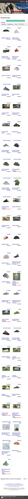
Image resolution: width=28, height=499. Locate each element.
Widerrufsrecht (8, 485)
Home (1, 15)
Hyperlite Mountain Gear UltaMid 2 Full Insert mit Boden (16, 434)
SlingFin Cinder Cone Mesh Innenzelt (15, 58)
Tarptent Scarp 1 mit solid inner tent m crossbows (16, 301)
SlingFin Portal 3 (5, 263)
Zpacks (9, 121)
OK (2, 497)
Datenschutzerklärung (8, 484)
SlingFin (19, 27)
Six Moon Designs (7, 84)
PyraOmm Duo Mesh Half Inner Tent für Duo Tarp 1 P (16, 263)
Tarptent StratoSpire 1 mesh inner (16, 358)
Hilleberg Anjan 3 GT (6, 37)
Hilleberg (9, 27)
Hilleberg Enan (15, 131)
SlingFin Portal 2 (15, 244)
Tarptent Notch (15, 225)
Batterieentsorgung (12, 486)
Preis (16, 24)
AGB (14, 484)
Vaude (19, 309)
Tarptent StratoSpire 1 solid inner (5, 376)
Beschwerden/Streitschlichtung (17, 485)
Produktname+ (10, 24)
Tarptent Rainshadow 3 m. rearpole (15, 283)
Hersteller (4, 24)
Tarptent (9, 65)
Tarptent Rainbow (5, 281)
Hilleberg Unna (15, 450)
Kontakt (17, 486)
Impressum (9, 483)
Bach (9, 459)
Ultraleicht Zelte (7, 15)
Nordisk (19, 384)
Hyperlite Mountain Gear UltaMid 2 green (6, 453)
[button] (15, 21)
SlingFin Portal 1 (5, 244)
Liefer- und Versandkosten (16, 483)
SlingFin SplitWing (5, 356)
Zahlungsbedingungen (19, 484)
